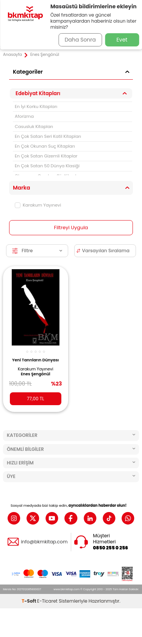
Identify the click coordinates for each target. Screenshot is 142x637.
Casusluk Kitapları (34, 126)
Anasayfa (12, 54)
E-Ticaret (47, 601)
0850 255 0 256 (110, 548)
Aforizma (24, 116)
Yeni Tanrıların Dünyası (35, 360)
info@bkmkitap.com (44, 542)
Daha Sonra (80, 39)
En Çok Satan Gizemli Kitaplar (46, 156)
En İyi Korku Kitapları (36, 106)
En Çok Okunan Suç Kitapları (45, 146)
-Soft (29, 601)
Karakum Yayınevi (38, 205)
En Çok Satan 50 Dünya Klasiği (47, 166)
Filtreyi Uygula (71, 227)
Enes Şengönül (35, 374)
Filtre (37, 250)
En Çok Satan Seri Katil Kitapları (48, 136)
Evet (122, 39)
